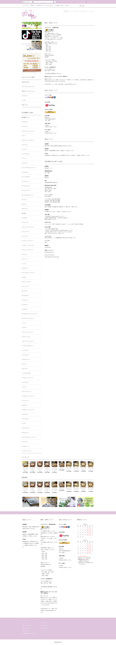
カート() (90, 2)
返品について (25, 630)
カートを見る (44, 625)
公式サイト (67, 5)
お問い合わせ (81, 5)
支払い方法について (27, 625)
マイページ (82, 2)
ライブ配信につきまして (59, 5)
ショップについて (25, 5)
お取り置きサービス (41, 5)
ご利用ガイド (33, 5)
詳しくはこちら (48, 78)
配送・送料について (27, 628)
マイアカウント (44, 622)
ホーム (24, 622)
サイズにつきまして (49, 5)
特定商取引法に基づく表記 (28, 633)
